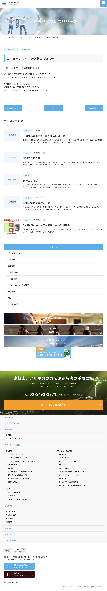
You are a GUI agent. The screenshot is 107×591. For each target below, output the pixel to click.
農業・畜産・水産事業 (64, 451)
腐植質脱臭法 (12, 482)
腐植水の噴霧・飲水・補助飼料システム (72, 471)
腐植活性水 (62, 478)
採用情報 (9, 522)
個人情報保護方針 (11, 582)
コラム (10, 298)
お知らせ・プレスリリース (20, 37)
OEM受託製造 (12, 496)
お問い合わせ (10, 534)
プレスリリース (14, 253)
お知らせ (11, 259)
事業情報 (11, 266)
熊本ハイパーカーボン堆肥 (68, 461)
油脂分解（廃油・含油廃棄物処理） (20, 478)
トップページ (10, 417)
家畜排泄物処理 (64, 468)
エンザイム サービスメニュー (18, 454)
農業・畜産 (14, 272)
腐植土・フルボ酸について (15, 423)
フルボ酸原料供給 (14, 492)
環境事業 (13, 279)
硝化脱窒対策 (12, 468)
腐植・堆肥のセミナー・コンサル (70, 475)
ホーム (6, 37)
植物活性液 (62, 454)
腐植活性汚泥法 (13, 465)
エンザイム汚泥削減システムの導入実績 (21, 461)
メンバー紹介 (10, 518)
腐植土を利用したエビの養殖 (68, 482)
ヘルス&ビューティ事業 (19, 285)
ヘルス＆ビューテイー (13, 489)
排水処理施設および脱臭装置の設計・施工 (22, 471)
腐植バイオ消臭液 (65, 458)
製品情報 (11, 291)
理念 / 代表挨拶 (11, 511)
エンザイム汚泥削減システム (17, 458)
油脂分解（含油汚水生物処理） (18, 475)
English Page (11, 540)
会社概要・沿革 (11, 515)
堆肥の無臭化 (63, 465)
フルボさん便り (14, 304)
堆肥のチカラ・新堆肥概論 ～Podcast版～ (73, 485)
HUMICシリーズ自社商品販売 (18, 499)
